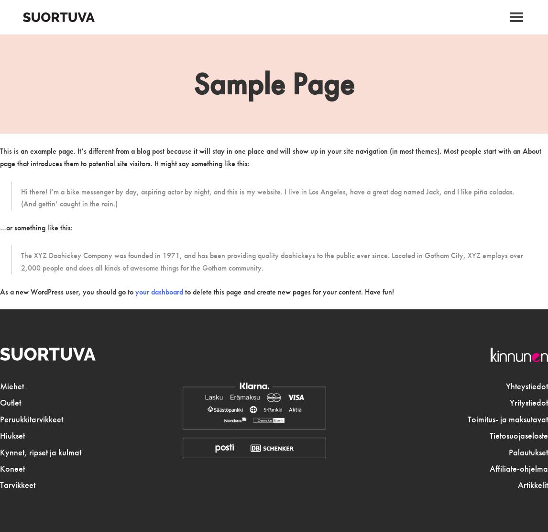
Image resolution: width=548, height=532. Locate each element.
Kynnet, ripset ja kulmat (40, 452)
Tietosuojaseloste (519, 435)
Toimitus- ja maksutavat (508, 419)
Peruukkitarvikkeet (31, 419)
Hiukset (12, 435)
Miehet (12, 386)
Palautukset (528, 452)
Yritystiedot (529, 402)
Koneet (12, 469)
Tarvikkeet (17, 485)
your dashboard (159, 292)
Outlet (10, 402)
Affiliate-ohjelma (519, 469)
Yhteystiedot (527, 386)
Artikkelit (533, 485)
